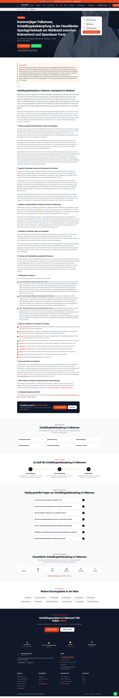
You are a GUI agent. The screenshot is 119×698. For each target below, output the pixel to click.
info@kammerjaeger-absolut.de (68, 664)
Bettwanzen (26, 263)
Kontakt (84, 683)
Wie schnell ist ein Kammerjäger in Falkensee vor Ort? (50, 500)
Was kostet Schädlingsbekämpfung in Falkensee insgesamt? (52, 540)
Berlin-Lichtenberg (66, 603)
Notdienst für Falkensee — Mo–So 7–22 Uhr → (59, 577)
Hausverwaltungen (65, 678)
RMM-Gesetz (99, 695)
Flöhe (20, 357)
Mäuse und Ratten (23, 336)
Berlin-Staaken (32, 397)
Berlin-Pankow (91, 599)
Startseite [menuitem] (31, 5)
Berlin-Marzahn (79, 603)
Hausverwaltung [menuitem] (50, 5)
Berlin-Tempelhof (25, 603)
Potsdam (41, 683)
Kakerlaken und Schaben (25, 349)
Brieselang (63, 395)
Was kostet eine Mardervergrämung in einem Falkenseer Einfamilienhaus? (55, 506)
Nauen (77, 395)
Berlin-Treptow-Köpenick (52, 603)
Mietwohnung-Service (67, 387)
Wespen (19, 175)
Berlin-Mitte (27, 599)
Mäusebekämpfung (21, 687)
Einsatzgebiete (26, 9)
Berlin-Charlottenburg (40, 599)
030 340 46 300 (77, 1)
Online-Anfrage (67, 631)
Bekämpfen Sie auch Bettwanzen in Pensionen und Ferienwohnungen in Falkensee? (55, 533)
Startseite (19, 9)
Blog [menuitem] (61, 5)
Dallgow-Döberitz (71, 395)
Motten (21, 351)
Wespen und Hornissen (25, 331)
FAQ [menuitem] (57, 5)
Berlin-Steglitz (38, 603)
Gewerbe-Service (55, 387)
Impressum (86, 695)
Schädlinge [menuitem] (72, 5)
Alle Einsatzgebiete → (44, 685)
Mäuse (39, 209)
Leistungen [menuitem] (38, 5)
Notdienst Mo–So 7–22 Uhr (45, 1)
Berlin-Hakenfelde (21, 397)
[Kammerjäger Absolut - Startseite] (23, 5)
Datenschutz (92, 695)
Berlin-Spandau (57, 395)
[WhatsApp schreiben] (115, 694)
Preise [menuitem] (43, 5)
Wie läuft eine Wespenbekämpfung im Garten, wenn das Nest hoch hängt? (55, 519)
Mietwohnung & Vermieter (66, 683)
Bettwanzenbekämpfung (22, 680)
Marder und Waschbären (25, 326)
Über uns (84, 680)
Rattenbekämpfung (21, 678)
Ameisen (21, 343)
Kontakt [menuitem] (65, 5)
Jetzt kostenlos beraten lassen (91, 32)
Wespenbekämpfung (21, 685)
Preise (83, 678)
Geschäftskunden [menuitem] (81, 5)
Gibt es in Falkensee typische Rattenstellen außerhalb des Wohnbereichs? (55, 525)
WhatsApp (37, 45)
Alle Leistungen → (21, 690)
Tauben (21, 354)
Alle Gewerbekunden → (66, 685)
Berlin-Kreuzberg (66, 599)
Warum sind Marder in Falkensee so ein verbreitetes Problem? (52, 513)
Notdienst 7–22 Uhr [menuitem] (102, 5)
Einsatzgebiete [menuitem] (91, 5)
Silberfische (22, 346)
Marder (58, 133)
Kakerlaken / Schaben (22, 683)
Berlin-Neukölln (54, 599)
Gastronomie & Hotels (65, 680)
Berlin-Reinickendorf (93, 603)
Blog (83, 685)
